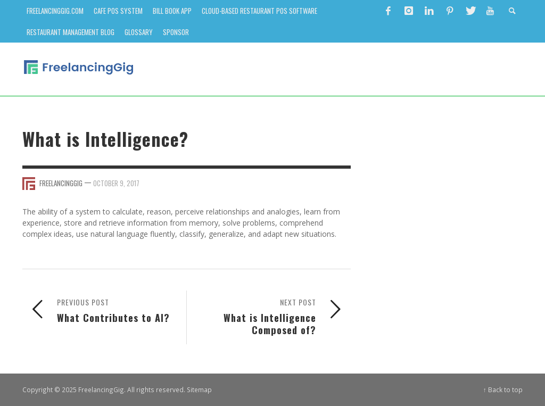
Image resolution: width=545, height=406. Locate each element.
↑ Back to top (503, 389)
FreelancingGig (60, 183)
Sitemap (199, 389)
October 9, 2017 (116, 183)
